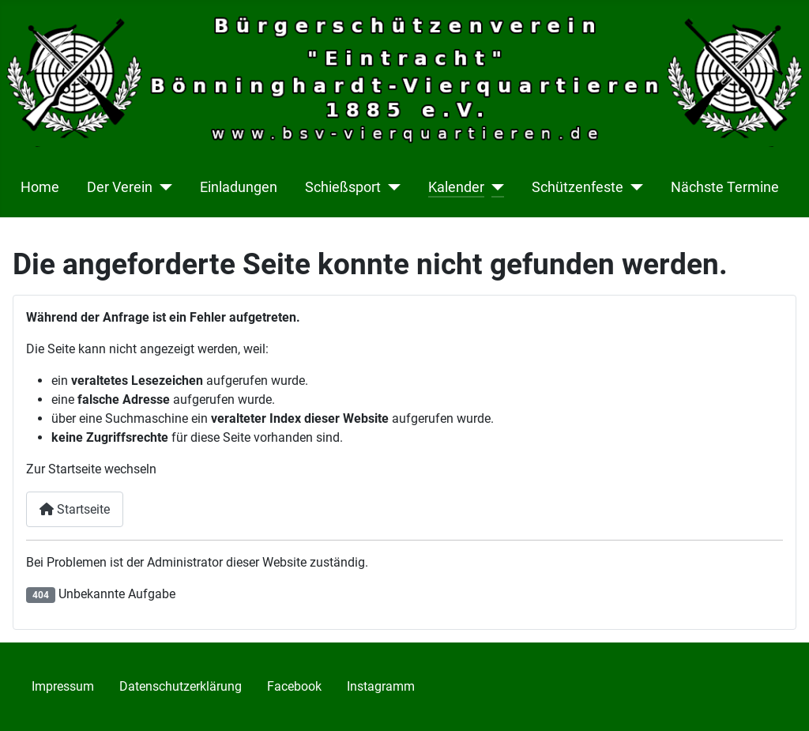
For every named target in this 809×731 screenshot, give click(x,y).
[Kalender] (494, 187)
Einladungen (238, 187)
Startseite (75, 509)
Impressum (63, 686)
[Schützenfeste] (633, 187)
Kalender (456, 187)
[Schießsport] (391, 187)
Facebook (294, 686)
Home (40, 187)
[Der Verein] (162, 187)
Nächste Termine (725, 187)
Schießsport (343, 187)
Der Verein (119, 187)
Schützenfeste (577, 187)
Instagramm (381, 686)
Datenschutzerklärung (180, 686)
